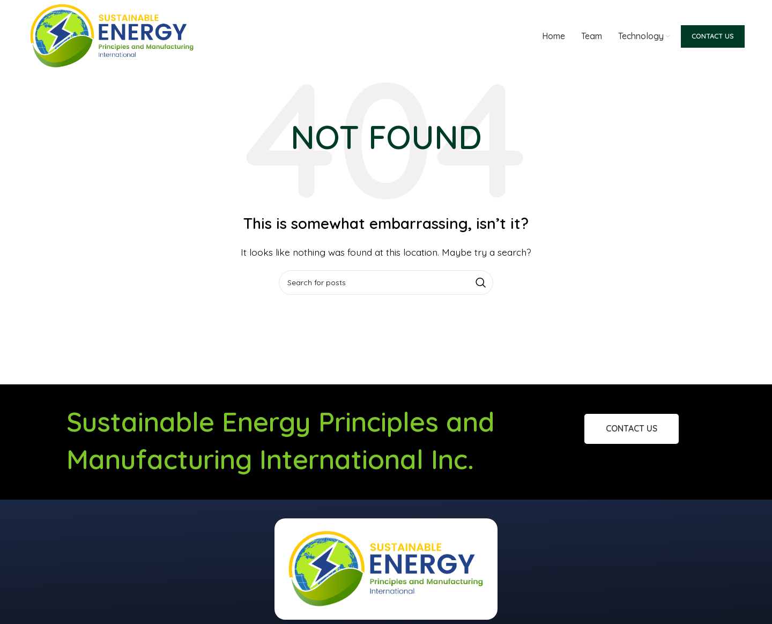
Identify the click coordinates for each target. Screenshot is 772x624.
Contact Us (713, 36)
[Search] (386, 282)
